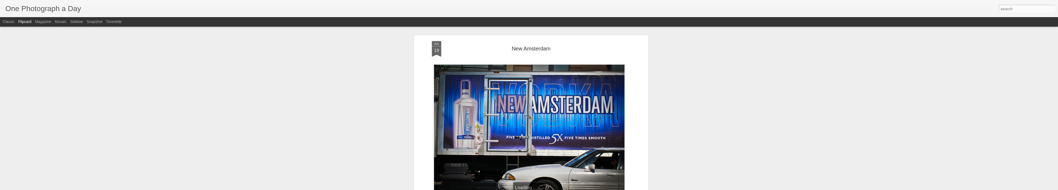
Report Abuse (561, 187)
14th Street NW (493, 45)
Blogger (545, 187)
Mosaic (60, 22)
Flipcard (24, 22)
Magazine (43, 22)
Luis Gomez (552, 38)
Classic (9, 22)
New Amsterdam (555, 45)
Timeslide (114, 22)
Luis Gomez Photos (448, 30)
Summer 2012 (583, 45)
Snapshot (94, 22)
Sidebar (76, 22)
